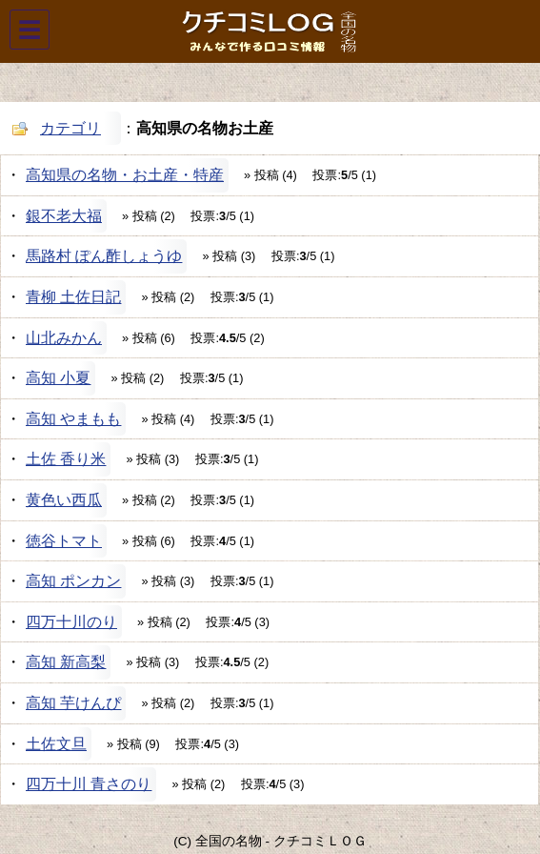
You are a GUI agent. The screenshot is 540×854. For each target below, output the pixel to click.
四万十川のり (71, 622)
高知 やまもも (73, 419)
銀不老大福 (64, 216)
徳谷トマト (64, 541)
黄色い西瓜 (64, 500)
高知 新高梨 (66, 662)
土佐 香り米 (66, 459)
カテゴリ (70, 128)
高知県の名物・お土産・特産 (125, 175)
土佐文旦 (56, 744)
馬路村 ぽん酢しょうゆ (104, 256)
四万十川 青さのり (88, 784)
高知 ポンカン (73, 581)
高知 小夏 (58, 378)
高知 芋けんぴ (73, 703)
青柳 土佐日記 (73, 297)
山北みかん (64, 338)
